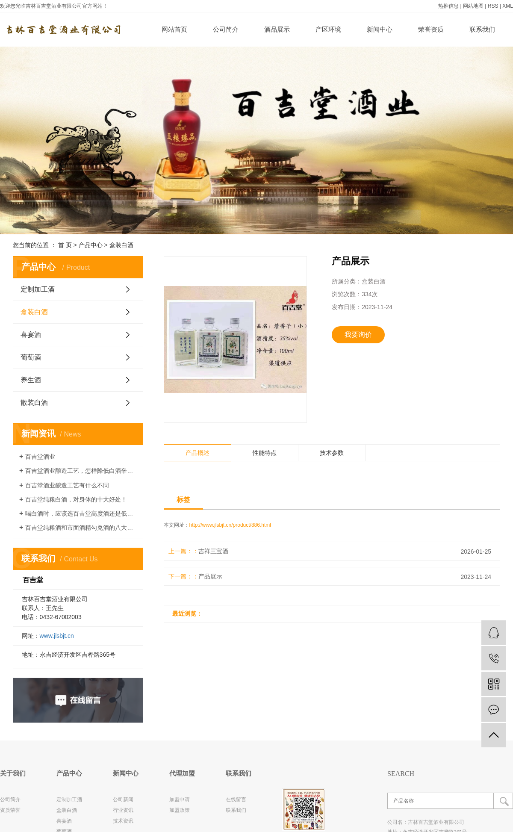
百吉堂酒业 (40, 456)
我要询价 (358, 334)
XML (507, 6)
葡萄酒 (31, 357)
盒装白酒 (121, 245)
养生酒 (31, 380)
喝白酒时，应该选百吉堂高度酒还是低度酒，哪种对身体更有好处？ (81, 513)
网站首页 (174, 29)
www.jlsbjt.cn (57, 635)
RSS (493, 6)
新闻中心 (379, 29)
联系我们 (482, 29)
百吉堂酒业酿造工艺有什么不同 (67, 485)
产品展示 (210, 576)
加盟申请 (179, 799)
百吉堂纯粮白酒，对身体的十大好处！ (76, 499)
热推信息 (448, 6)
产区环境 (328, 29)
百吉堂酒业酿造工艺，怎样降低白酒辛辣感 (81, 470)
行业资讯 (123, 810)
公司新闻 (123, 799)
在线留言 (236, 799)
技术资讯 (123, 821)
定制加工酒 (38, 289)
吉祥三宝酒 (213, 551)
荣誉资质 (431, 29)
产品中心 (91, 245)
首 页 (65, 245)
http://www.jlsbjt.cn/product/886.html (230, 525)
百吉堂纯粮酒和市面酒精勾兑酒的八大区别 (81, 527)
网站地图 (473, 6)
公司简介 (226, 29)
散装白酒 (34, 402)
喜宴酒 (31, 334)
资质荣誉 (10, 810)
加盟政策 (179, 810)
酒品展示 (277, 29)
